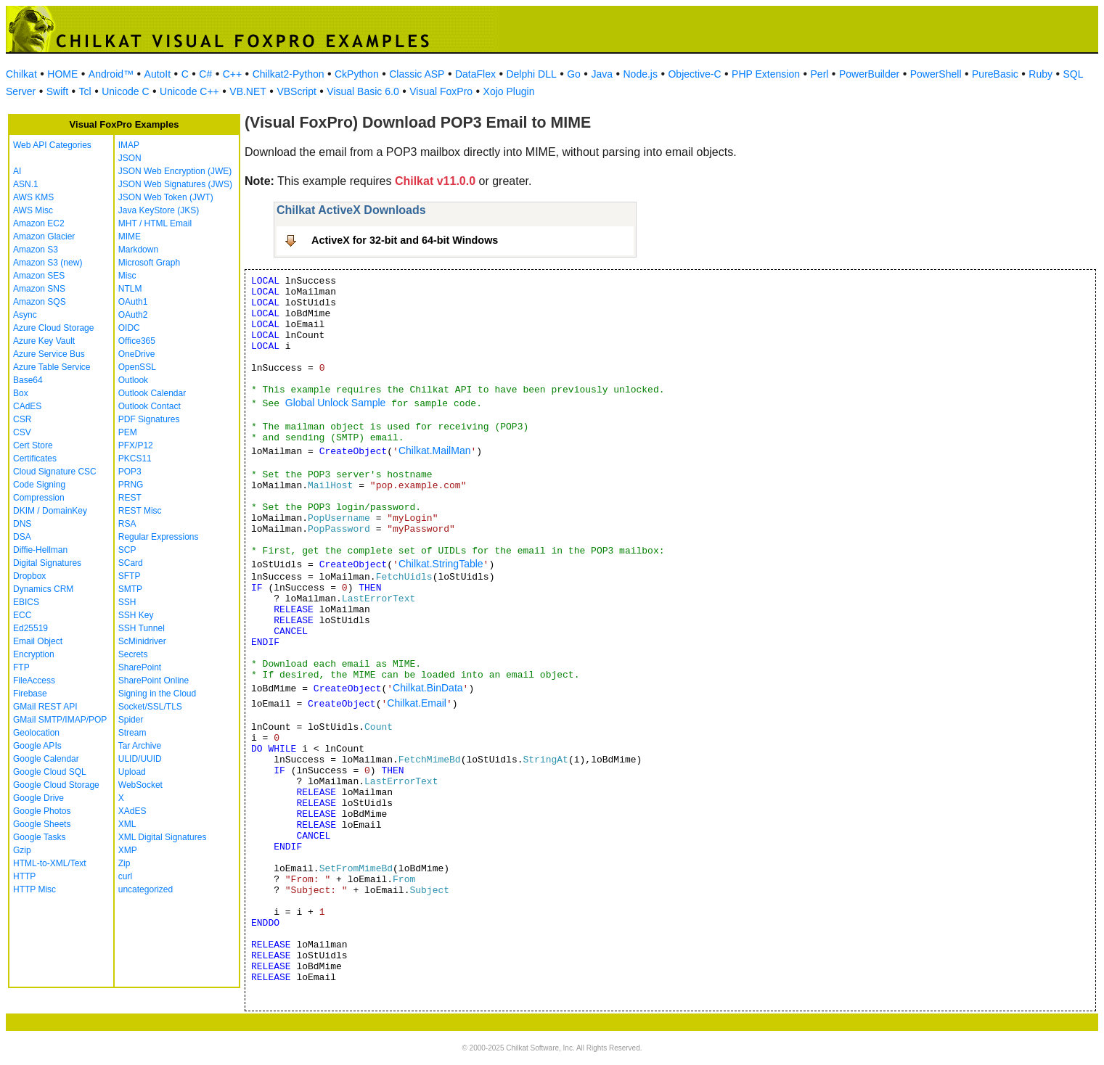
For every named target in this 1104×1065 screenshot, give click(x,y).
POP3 (130, 471)
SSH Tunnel (141, 628)
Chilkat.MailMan (434, 450)
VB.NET (247, 91)
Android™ (111, 74)
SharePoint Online (153, 680)
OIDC (129, 328)
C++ (232, 74)
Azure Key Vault (44, 341)
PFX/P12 (135, 445)
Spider (131, 720)
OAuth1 (133, 302)
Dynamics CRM (43, 589)
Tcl (85, 91)
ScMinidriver (142, 641)
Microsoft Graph (149, 263)
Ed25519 (30, 628)
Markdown (138, 249)
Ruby (1040, 74)
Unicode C (125, 91)
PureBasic (995, 74)
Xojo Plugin (509, 91)
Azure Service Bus (49, 354)
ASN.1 (25, 184)
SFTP (129, 576)
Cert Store (33, 445)
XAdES (132, 811)
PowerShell (936, 74)
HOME (62, 74)
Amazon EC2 (39, 223)
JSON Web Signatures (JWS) (175, 184)
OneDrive (136, 354)
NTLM (130, 289)
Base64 (28, 380)
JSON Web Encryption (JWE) (175, 171)
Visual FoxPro (441, 91)
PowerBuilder (869, 74)
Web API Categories (52, 145)
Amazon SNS (39, 289)
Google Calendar (46, 759)
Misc (127, 276)
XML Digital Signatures (162, 837)
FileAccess (34, 680)
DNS (22, 524)
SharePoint (139, 667)
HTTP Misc (34, 889)
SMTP (130, 589)
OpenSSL (137, 367)
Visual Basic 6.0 (362, 91)
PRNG (131, 485)
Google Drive (38, 798)
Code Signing (39, 485)
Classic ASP (416, 74)
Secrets (133, 654)
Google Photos (41, 811)
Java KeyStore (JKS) (158, 210)
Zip (124, 863)
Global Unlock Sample (335, 402)
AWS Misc (33, 210)
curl (125, 876)
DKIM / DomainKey (50, 511)
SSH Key (136, 615)
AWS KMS (33, 197)
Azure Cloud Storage (53, 328)
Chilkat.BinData (428, 688)
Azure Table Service (52, 367)
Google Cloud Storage (56, 785)
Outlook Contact (149, 406)
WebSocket (140, 785)
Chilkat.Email (416, 703)
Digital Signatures (47, 563)
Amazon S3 (35, 249)
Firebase (30, 693)
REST (130, 498)
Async (25, 315)
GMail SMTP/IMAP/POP (60, 720)
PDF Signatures (149, 419)
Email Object (37, 641)
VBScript (296, 91)
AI (17, 171)
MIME (129, 236)
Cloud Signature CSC (55, 471)
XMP (127, 850)
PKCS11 (135, 458)
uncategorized (145, 889)
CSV (22, 432)
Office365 (136, 341)
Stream (132, 733)
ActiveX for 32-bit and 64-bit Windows (404, 240)
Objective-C (694, 74)
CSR (22, 419)
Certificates (35, 458)
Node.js (640, 74)
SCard (130, 563)
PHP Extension (766, 74)
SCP (127, 550)
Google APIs (37, 746)
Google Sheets (41, 824)
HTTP (24, 876)
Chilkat (21, 74)
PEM (127, 432)
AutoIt (157, 74)
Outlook (133, 380)
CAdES (27, 406)
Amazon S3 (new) (47, 263)
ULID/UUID (140, 759)
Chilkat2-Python (288, 74)
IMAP (128, 145)
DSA (22, 537)
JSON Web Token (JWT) (165, 197)
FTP (21, 667)
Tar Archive (139, 746)
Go (574, 74)
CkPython (357, 74)
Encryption (33, 654)
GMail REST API (45, 707)
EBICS (26, 602)
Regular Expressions (158, 537)
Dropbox (29, 576)
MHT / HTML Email (155, 223)
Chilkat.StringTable (440, 563)
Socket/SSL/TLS (150, 707)
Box (20, 393)
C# (205, 74)
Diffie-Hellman (40, 550)
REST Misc (140, 511)
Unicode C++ (189, 91)
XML (127, 824)
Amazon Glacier (44, 236)
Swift (57, 91)
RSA (127, 524)
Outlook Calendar (152, 393)
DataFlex (475, 74)
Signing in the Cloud (157, 693)
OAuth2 (133, 315)
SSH (127, 602)
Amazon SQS (39, 302)
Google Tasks (39, 837)
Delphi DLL (531, 74)
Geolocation (36, 733)
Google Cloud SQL (49, 772)
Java (602, 74)
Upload (132, 772)
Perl (820, 74)
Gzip (22, 850)
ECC (22, 615)
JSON (130, 158)
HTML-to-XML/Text (49, 863)
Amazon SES (39, 276)
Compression (39, 498)
